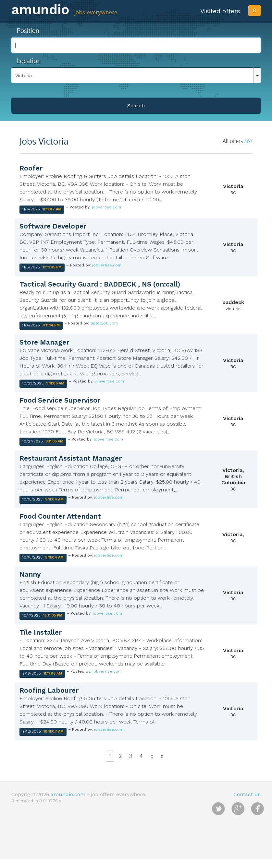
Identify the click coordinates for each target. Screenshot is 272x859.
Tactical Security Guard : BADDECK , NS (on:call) (99, 284)
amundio (40, 10)
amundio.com (68, 794)
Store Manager (44, 342)
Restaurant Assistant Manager (70, 458)
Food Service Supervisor (59, 400)
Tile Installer (40, 632)
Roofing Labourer (49, 690)
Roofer (31, 168)
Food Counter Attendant (60, 516)
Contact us (247, 794)
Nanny (30, 574)
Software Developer (52, 226)
